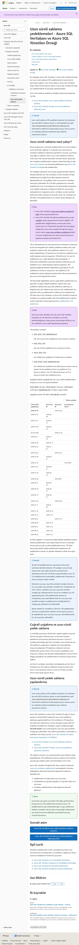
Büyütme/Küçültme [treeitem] (13, 67)
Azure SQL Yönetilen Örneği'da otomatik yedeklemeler (53, 869)
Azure (38, 23)
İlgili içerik (35, 64)
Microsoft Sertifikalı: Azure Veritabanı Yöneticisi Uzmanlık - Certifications (53, 915)
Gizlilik (45, 941)
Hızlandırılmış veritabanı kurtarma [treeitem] (18, 94)
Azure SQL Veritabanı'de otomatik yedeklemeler (51, 866)
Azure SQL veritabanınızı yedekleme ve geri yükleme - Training (50, 905)
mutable (39, 220)
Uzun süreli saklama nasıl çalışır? (42, 54)
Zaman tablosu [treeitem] (12, 63)
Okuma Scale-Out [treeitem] (13, 70)
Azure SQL (46, 23)
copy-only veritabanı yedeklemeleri (42, 768)
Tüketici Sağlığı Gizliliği (58, 941)
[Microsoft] (3, 2)
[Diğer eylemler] (75, 22)
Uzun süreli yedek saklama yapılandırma (44, 59)
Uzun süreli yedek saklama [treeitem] (16, 100)
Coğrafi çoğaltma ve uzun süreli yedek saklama (46, 56)
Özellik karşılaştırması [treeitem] (14, 55)
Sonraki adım (36, 62)
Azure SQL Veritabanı (59, 23)
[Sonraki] (61, 2)
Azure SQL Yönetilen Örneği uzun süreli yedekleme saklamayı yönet (54, 837)
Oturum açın (73, 3)
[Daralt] (25, 21)
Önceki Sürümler (15, 941)
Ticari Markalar (19, 944)
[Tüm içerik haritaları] (32, 22)
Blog (25, 941)
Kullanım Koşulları (7, 944)
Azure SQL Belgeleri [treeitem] (10, 34)
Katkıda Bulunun (35, 941)
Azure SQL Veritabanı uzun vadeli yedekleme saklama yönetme (53, 829)
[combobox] (14, 25)
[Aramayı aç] (66, 3)
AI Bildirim (5, 941)
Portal (52, 8)
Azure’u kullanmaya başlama (66, 8)
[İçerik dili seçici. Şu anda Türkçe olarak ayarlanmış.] (6, 935)
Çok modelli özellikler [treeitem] (14, 59)
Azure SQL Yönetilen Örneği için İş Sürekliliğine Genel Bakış (55, 863)
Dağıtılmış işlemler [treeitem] (13, 74)
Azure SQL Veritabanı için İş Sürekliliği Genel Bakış (52, 860)
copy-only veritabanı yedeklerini (58, 232)
